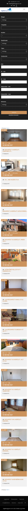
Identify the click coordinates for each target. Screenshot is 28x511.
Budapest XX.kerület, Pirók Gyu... (14, 240)
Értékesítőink (14, 499)
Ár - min (3, 71)
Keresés (14, 112)
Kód (2, 64)
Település (3, 25)
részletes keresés (14, 115)
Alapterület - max (6, 94)
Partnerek (21, 499)
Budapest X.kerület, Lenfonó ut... (11, 150)
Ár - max (3, 79)
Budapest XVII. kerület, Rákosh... (12, 420)
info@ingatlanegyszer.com (15, 3)
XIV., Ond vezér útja (12, 179)
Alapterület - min (5, 86)
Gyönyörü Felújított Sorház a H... (12, 270)
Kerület (3, 32)
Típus (2, 48)
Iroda (14, 5)
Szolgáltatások (6, 502)
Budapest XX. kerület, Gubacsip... (12, 390)
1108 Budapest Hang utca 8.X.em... (13, 300)
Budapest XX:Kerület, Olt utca (13, 360)
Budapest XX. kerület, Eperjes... (12, 450)
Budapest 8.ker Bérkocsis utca (13, 480)
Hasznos (14, 502)
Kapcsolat (20, 502)
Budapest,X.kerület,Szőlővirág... (15, 211)
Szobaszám (4, 56)
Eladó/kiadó (4, 40)
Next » (8, 128)
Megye (3, 17)
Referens (3, 101)
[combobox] (14, 27)
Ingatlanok (6, 499)
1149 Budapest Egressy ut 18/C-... (13, 330)
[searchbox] (2, 28)
